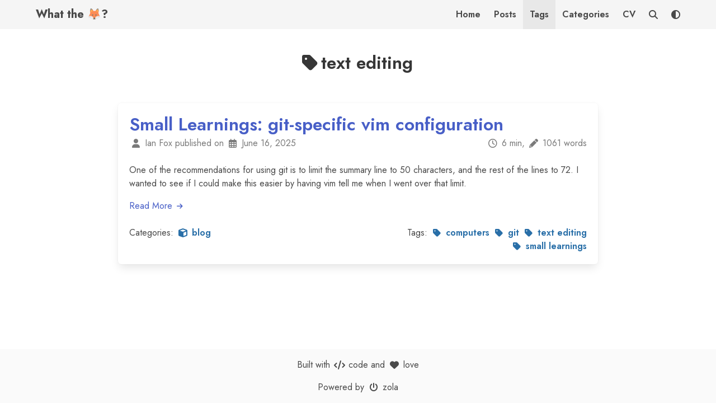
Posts (505, 14)
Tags (539, 14)
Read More (156, 205)
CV (629, 14)
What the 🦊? (72, 14)
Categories (585, 14)
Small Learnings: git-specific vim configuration (316, 124)
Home (468, 14)
